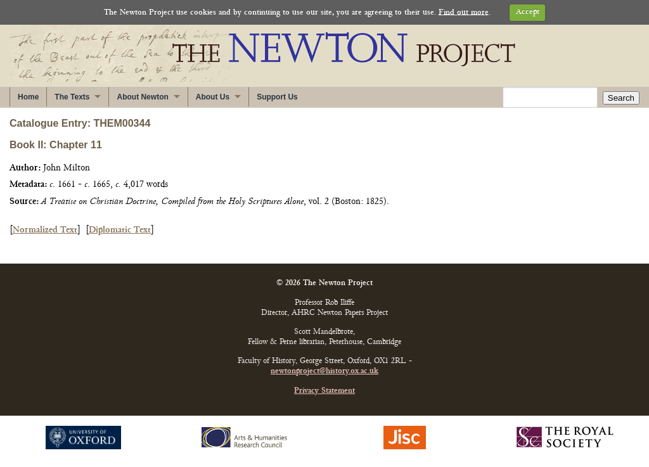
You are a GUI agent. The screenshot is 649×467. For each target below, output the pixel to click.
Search (621, 98)
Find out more (464, 12)
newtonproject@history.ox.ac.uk (324, 372)
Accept (527, 12)
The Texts (72, 97)
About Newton (142, 97)
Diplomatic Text (120, 230)
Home (28, 97)
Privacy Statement (324, 391)
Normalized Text (45, 230)
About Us (212, 97)
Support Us (277, 97)
